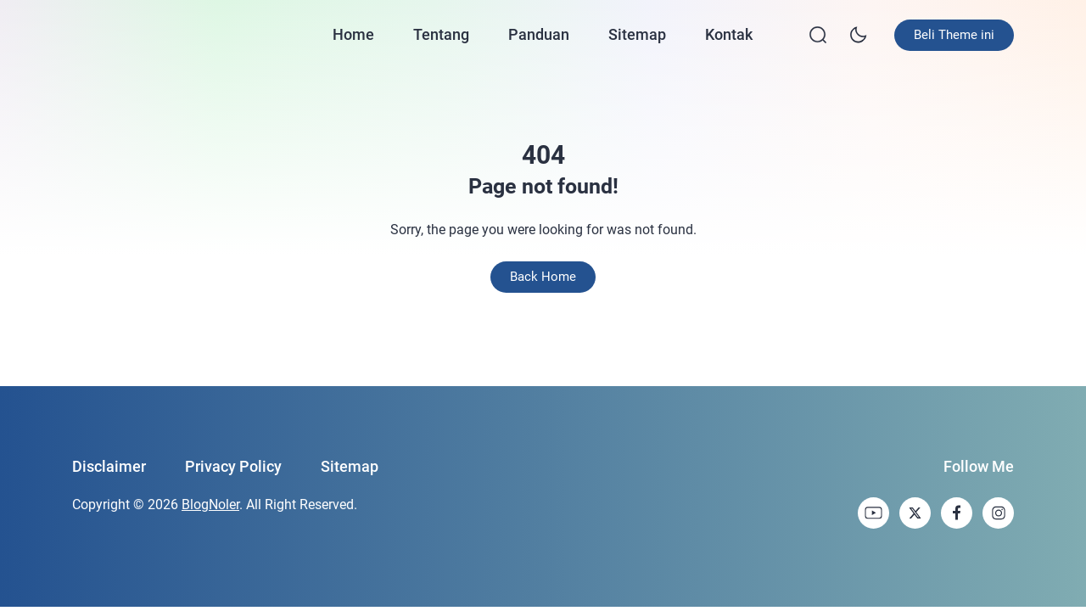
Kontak (729, 34)
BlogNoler (210, 504)
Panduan (538, 34)
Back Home (543, 276)
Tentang (441, 34)
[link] (873, 513)
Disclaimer (109, 466)
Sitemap (637, 34)
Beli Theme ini (954, 34)
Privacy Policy (233, 466)
